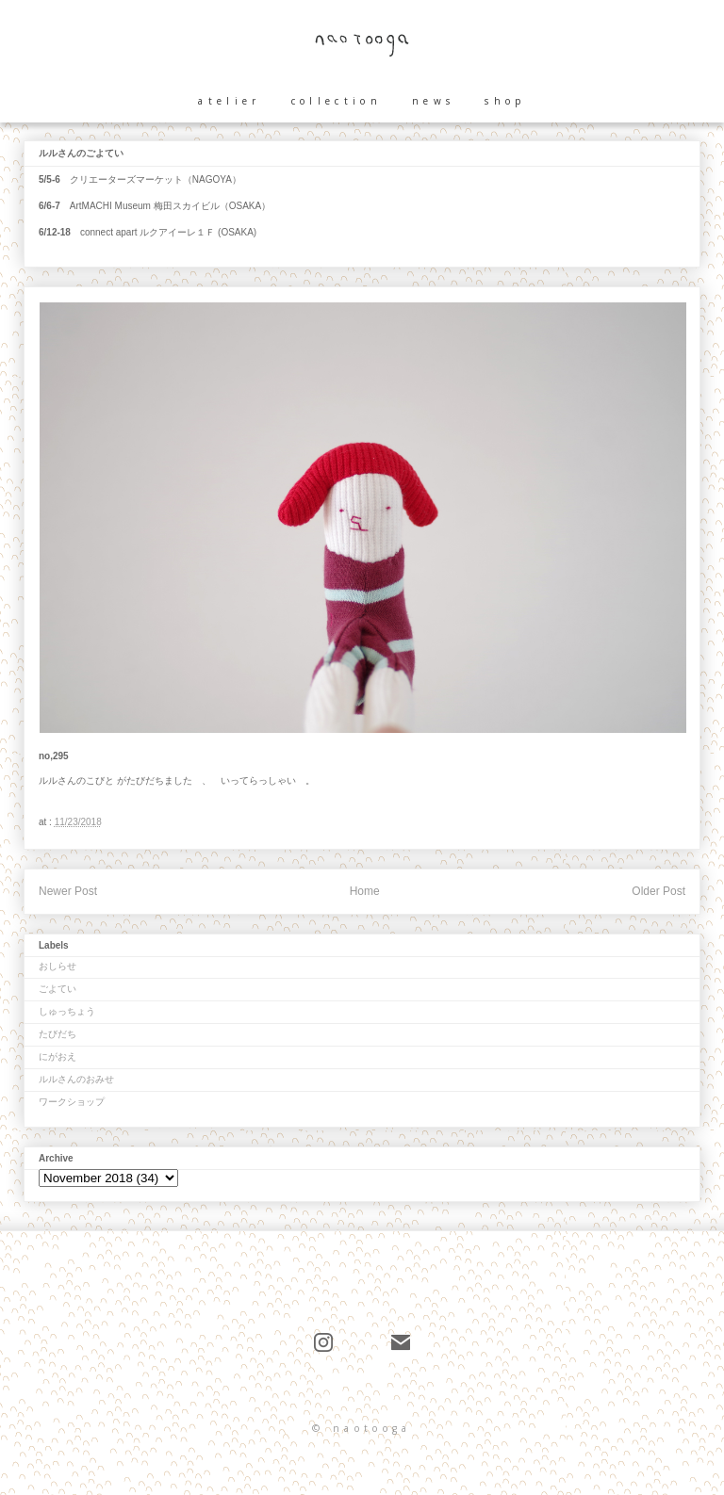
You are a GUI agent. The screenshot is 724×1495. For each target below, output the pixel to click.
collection (336, 100)
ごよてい (57, 988)
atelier (229, 100)
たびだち (57, 1034)
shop (505, 100)
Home (365, 891)
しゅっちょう (67, 1011)
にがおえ (57, 1056)
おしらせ (57, 966)
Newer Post (68, 891)
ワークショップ (72, 1102)
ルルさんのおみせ (76, 1079)
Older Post (658, 891)
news (433, 100)
